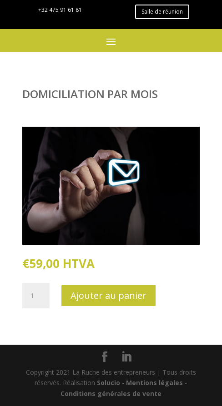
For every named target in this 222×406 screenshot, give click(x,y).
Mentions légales (154, 382)
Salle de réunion (162, 11)
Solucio (108, 382)
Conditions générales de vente (111, 393)
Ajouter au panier (108, 295)
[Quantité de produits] (36, 295)
